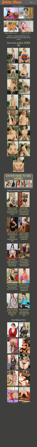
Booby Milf (24, 379)
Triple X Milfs (24, 346)
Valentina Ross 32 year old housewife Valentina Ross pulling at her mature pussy (24, 287)
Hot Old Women (12, 363)
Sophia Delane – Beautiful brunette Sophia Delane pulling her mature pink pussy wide (24, 262)
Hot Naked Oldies (12, 395)
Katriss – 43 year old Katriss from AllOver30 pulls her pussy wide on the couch (12, 211)
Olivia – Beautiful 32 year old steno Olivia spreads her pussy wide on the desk (24, 312)
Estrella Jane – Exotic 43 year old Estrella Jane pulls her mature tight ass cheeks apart (24, 211)
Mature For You (12, 379)
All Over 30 (23, 44)
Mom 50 (12, 346)
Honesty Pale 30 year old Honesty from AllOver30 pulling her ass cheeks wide (24, 236)
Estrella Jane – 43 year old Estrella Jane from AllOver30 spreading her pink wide (12, 236)
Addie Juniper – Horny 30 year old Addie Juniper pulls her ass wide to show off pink (12, 262)
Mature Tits (24, 330)
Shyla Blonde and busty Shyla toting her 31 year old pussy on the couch (12, 287)
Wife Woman (24, 395)
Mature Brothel (24, 363)
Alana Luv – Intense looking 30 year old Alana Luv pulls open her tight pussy (12, 312)
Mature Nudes (12, 330)
